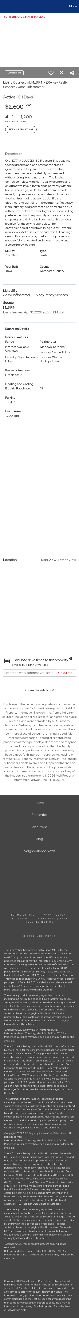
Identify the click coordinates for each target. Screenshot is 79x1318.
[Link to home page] (4, 6)
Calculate (65, 673)
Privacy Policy (52, 915)
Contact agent (14, 72)
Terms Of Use (23, 915)
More (73, 6)
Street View (67, 560)
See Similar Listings (21, 129)
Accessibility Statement (34, 918)
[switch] (51, 72)
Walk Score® (47, 690)
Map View (48, 560)
